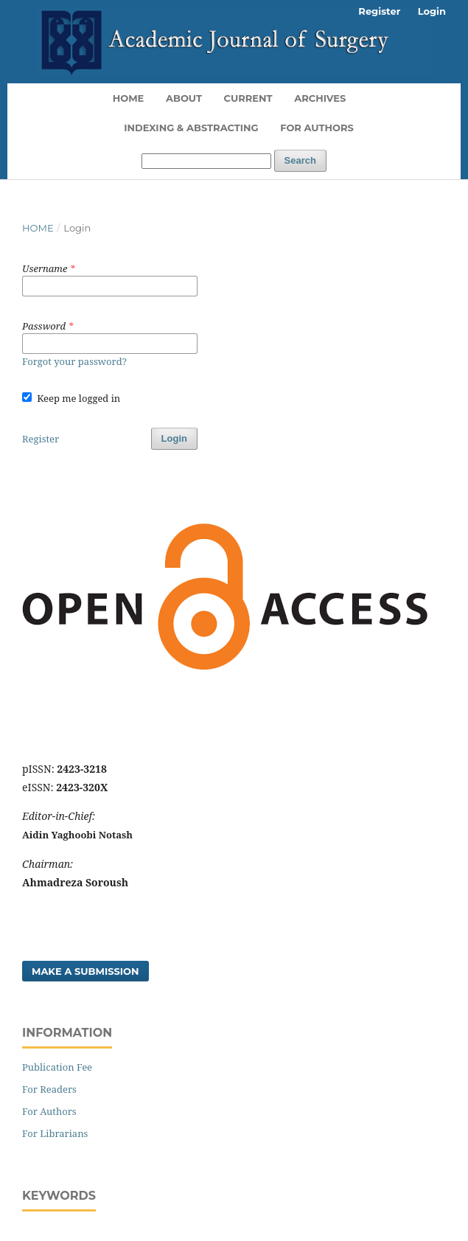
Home (128, 98)
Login (432, 11)
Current (248, 98)
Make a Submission (85, 971)
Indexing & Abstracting (191, 127)
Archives (320, 98)
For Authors (317, 127)
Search (300, 160)
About (184, 98)
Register (379, 11)
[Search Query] (206, 161)
